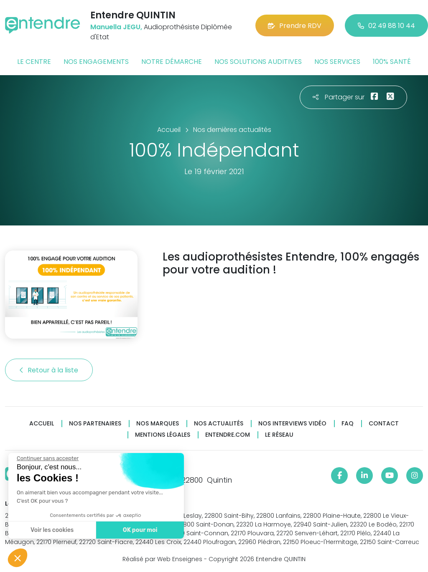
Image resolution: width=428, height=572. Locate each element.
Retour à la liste (49, 370)
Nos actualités (218, 423)
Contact (384, 423)
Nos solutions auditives (258, 61)
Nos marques (157, 423)
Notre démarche (171, 61)
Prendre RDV (294, 25)
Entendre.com (227, 434)
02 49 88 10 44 (386, 25)
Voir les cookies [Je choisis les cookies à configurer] (51, 530)
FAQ (347, 423)
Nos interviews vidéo (292, 423)
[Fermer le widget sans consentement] (47, 458)
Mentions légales (162, 434)
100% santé (392, 61)
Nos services (337, 61)
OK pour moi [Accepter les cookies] (139, 530)
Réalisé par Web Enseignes (162, 559)
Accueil (41, 423)
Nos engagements (96, 61)
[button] (18, 558)
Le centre (34, 61)
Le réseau (279, 434)
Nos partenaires (95, 423)
